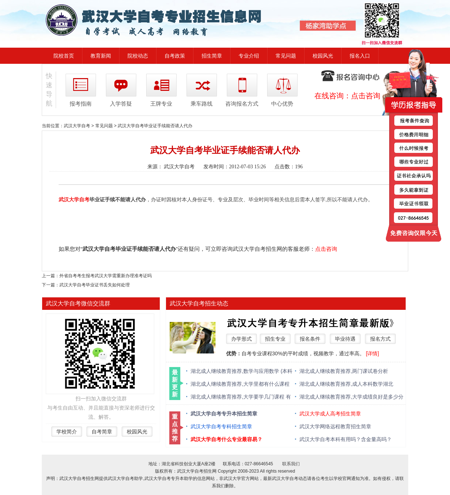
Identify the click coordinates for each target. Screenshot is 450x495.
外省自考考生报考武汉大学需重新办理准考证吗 (105, 275)
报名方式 (380, 339)
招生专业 (275, 339)
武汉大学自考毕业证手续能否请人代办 (155, 125)
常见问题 (286, 56)
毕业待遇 (345, 339)
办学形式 (241, 339)
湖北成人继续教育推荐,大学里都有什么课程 (240, 384)
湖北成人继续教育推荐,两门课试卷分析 (343, 371)
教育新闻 (101, 56)
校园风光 (323, 56)
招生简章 (212, 56)
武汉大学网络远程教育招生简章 (335, 426)
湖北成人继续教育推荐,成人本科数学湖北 (346, 384)
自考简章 (102, 431)
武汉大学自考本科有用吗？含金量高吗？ (345, 439)
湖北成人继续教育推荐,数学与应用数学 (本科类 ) (241, 371)
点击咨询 (365, 96)
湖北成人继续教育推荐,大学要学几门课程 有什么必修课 (241, 397)
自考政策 (175, 56)
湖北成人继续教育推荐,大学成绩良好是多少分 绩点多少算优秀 (351, 397)
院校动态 (138, 56)
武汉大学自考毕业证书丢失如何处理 (94, 284)
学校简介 (66, 431)
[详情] (372, 353)
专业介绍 (249, 56)
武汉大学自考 (77, 125)
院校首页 (64, 56)
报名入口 (360, 56)
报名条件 (310, 339)
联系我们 (291, 463)
